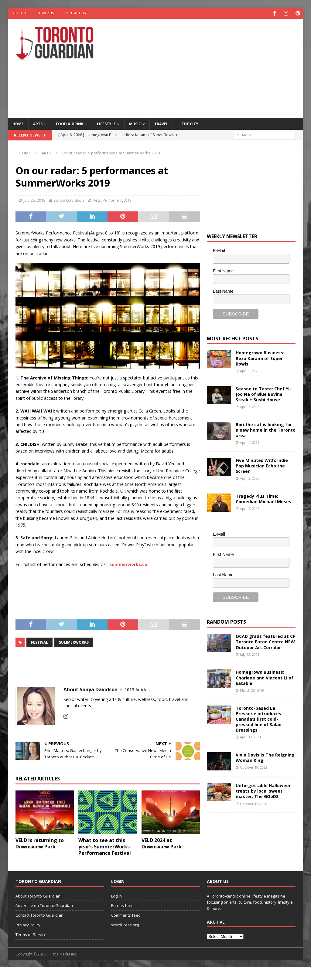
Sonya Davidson (68, 199)
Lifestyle (106, 123)
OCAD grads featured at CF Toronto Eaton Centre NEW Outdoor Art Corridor (265, 641)
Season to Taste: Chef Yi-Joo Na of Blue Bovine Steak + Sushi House (263, 393)
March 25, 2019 (252, 689)
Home (18, 123)
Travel (161, 123)
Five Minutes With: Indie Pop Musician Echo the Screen (262, 465)
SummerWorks (74, 641)
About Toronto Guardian (37, 895)
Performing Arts (117, 199)
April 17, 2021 (250, 736)
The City (190, 123)
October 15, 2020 (253, 802)
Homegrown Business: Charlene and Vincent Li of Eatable (264, 677)
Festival (39, 641)
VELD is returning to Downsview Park (39, 842)
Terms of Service (30, 933)
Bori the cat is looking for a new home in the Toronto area (266, 429)
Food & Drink (70, 123)
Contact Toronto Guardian (39, 914)
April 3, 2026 (249, 477)
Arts (38, 123)
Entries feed (122, 905)
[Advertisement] (210, 66)
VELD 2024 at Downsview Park (162, 842)
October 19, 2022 (253, 766)
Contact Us (75, 13)
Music (135, 123)
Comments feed (126, 914)
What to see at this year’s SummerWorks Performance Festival (104, 846)
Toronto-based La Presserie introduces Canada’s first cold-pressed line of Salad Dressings (259, 718)
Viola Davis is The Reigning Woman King (265, 757)
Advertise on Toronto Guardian (44, 905)
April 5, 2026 (249, 406)
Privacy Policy (27, 924)
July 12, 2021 (249, 653)
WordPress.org (125, 924)
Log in (116, 895)
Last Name (223, 290)
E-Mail (219, 250)
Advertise (47, 13)
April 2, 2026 (249, 508)
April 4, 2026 (249, 442)
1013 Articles (137, 689)
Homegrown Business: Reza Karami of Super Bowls (260, 357)
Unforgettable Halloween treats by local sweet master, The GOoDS (264, 790)
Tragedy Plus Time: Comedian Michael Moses (263, 498)
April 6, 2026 (249, 370)
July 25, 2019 (34, 199)
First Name (223, 270)
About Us (20, 13)
